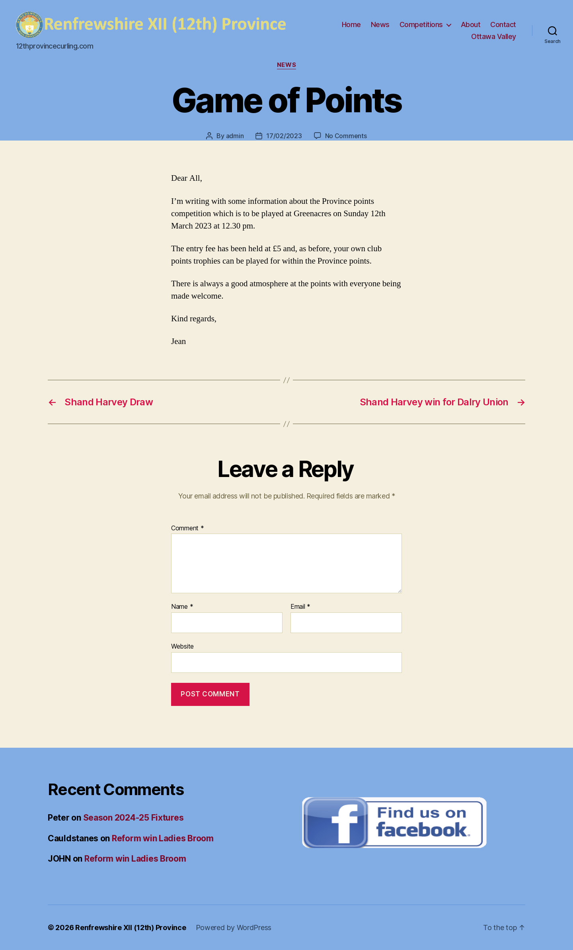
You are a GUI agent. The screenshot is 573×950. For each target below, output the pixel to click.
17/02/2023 (284, 136)
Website (182, 646)
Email (300, 606)
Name (182, 606)
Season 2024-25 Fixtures (133, 818)
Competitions (421, 24)
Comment (187, 528)
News (380, 24)
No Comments (346, 136)
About (471, 24)
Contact (503, 24)
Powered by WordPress (234, 927)
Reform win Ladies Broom (163, 838)
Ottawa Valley (493, 36)
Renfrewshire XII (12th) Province (130, 927)
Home (351, 24)
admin (235, 136)
